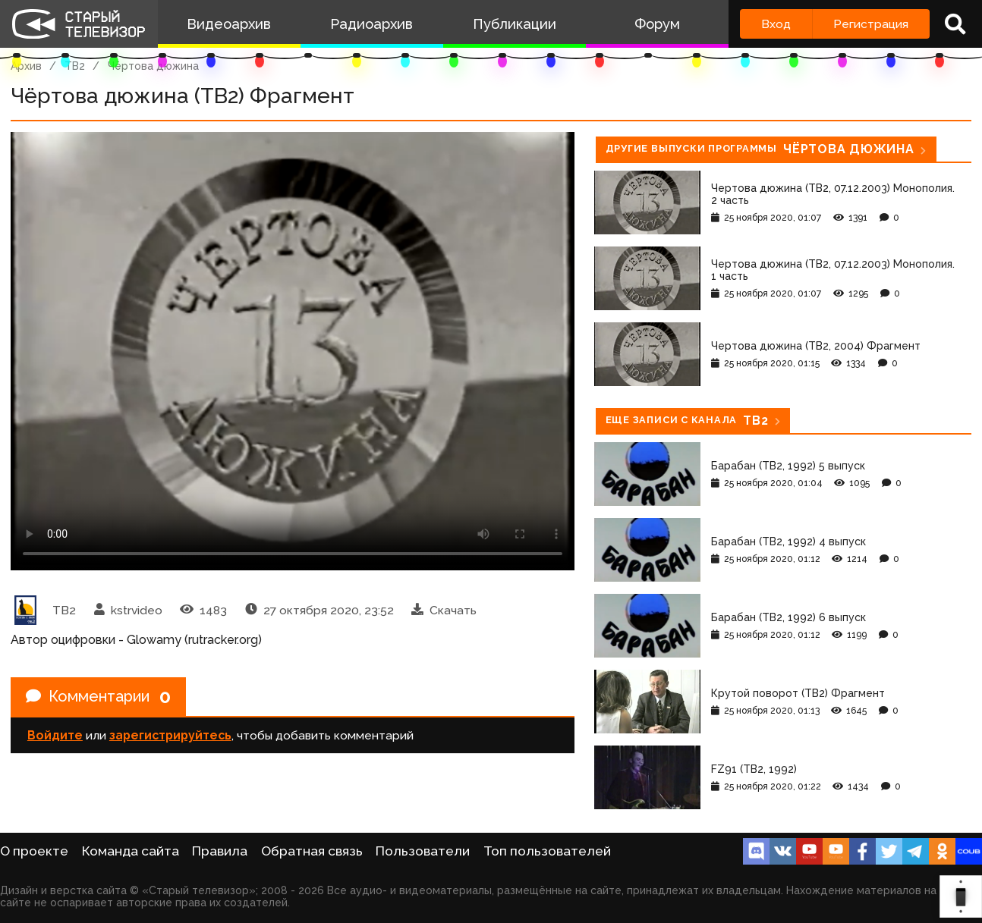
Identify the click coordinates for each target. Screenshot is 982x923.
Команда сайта (130, 851)
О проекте (34, 851)
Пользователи (423, 851)
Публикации (514, 24)
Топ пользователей (547, 851)
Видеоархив (229, 24)
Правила (219, 851)
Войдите (55, 735)
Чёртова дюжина (153, 66)
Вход (776, 24)
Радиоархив (371, 24)
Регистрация (870, 24)
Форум (657, 24)
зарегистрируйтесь (170, 735)
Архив (26, 66)
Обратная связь (312, 851)
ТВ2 (75, 66)
